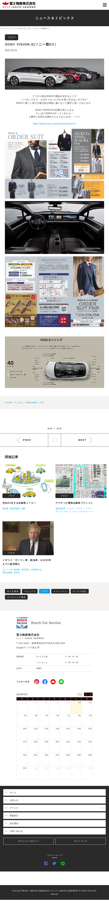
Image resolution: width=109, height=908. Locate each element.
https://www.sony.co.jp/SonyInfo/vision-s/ (54, 123)
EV (42, 402)
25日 (35, 755)
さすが (20, 402)
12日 (46, 729)
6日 (58, 715)
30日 (57, 702)
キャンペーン (60, 591)
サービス (58, 808)
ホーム (13, 792)
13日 (57, 729)
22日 (79, 742)
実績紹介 (14, 815)
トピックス (30, 591)
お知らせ (14, 800)
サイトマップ (80, 841)
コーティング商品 (16, 597)
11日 (35, 729)
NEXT (82, 440)
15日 (79, 729)
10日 (25, 729)
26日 (46, 755)
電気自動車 (32, 402)
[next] (90, 694)
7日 (68, 715)
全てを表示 (13, 591)
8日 (79, 715)
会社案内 (14, 823)
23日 (90, 742)
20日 (57, 742)
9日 (90, 715)
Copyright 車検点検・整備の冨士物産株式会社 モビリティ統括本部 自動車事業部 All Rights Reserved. (54, 891)
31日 (68, 702)
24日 (25, 755)
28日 (35, 702)
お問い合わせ (16, 831)
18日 (35, 742)
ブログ (12, 37)
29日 (46, 702)
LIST (54, 440)
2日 (90, 702)
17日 (25, 742)
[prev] (86, 694)
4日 (36, 715)
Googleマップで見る (27, 647)
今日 (79, 694)
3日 (25, 715)
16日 (90, 729)
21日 (68, 742)
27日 (25, 702)
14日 (68, 729)
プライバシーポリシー (28, 841)
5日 (47, 715)
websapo (54, 894)
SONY (10, 402)
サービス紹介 (80, 591)
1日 (79, 702)
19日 (46, 742)
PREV (27, 440)
